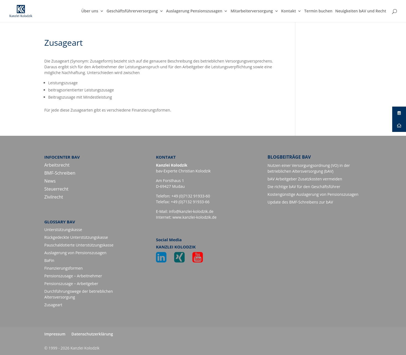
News (50, 181)
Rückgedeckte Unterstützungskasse (76, 237)
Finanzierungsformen (63, 268)
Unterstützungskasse (63, 229)
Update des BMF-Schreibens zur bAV (300, 202)
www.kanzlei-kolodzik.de (195, 217)
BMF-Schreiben (60, 173)
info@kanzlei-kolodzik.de (191, 211)
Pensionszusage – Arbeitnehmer (73, 275)
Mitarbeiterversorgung (251, 11)
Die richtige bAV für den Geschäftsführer (303, 186)
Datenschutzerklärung (92, 334)
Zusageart (53, 304)
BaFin (49, 260)
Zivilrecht (53, 197)
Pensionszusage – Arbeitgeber (71, 283)
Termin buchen (318, 11)
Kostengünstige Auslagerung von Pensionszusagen (312, 194)
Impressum (54, 334)
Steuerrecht (56, 189)
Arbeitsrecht (57, 165)
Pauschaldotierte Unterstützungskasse (79, 245)
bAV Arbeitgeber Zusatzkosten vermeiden (304, 178)
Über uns (89, 11)
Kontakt (288, 11)
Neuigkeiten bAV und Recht (360, 11)
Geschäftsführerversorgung (132, 11)
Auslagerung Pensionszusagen (194, 11)
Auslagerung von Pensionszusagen (75, 252)
